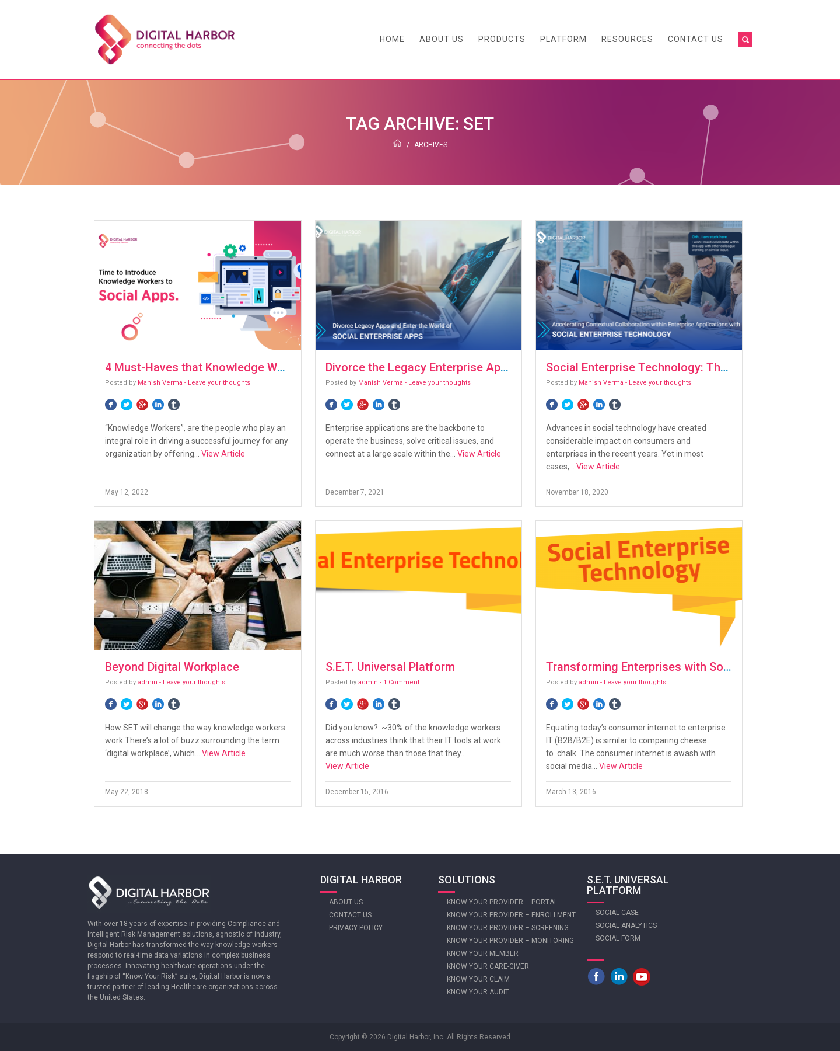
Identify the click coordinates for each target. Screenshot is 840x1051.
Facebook (596, 976)
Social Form (618, 938)
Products (502, 39)
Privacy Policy (356, 928)
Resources (627, 39)
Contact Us (695, 39)
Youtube (641, 976)
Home (392, 39)
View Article (223, 453)
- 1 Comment (399, 682)
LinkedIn (619, 976)
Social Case (617, 913)
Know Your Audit (478, 992)
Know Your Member (483, 953)
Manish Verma (160, 383)
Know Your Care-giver (488, 966)
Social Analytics (626, 925)
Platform (563, 39)
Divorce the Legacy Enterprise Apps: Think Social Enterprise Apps (498, 367)
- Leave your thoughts (217, 383)
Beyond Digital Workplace (172, 667)
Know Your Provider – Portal (502, 902)
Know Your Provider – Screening (508, 928)
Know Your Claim (478, 979)
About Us (441, 39)
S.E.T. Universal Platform (390, 667)
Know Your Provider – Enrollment (511, 915)
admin (148, 682)
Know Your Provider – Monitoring (510, 941)
